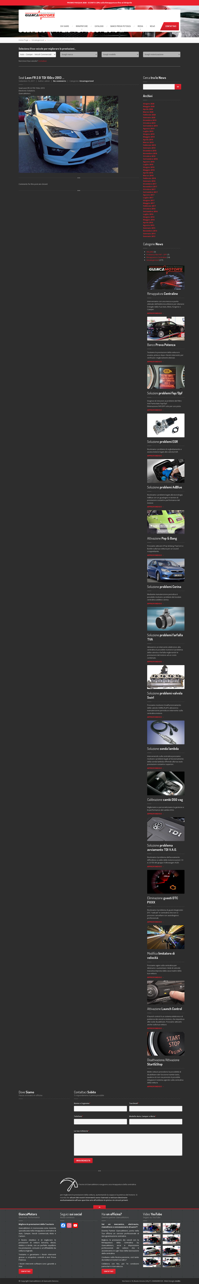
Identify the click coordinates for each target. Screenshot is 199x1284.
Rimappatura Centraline (156, 257)
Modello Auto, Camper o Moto (142, 1116)
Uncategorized (38, 40)
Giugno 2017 (148, 200)
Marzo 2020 (148, 112)
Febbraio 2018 (149, 178)
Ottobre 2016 (149, 208)
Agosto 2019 (148, 128)
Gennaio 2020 (149, 117)
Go (178, 87)
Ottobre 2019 (149, 123)
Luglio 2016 (148, 214)
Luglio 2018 (148, 164)
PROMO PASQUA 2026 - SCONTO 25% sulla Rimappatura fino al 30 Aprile (99, 2)
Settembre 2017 (150, 192)
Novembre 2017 (150, 186)
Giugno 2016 (148, 217)
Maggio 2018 (148, 170)
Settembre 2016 (150, 211)
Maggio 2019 (148, 137)
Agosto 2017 (148, 195)
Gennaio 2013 (149, 236)
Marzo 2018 (148, 175)
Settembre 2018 (150, 159)
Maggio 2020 (148, 106)
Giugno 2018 (148, 167)
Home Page (23, 40)
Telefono (78, 1116)
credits (177, 1281)
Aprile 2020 (148, 109)
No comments (59, 81)
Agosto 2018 (148, 161)
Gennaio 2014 (149, 233)
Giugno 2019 (148, 134)
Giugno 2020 (148, 103)
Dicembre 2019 (149, 120)
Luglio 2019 (148, 131)
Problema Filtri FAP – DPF (156, 254)
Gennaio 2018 (149, 181)
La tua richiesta (81, 1131)
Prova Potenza (120, 26)
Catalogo (99, 26)
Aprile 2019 (148, 139)
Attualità (149, 251)
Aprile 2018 (148, 172)
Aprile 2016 (148, 222)
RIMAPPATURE (82, 26)
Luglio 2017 (148, 197)
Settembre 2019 (150, 125)
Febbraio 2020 (149, 114)
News (152, 26)
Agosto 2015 (148, 225)
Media (140, 26)
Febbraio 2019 (149, 145)
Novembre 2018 (150, 153)
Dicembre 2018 (149, 150)
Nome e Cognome (82, 1103)
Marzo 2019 (148, 142)
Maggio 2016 (148, 219)
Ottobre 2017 (149, 189)
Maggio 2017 (148, 203)
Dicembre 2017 (149, 184)
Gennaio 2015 (149, 228)
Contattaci (170, 26)
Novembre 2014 (150, 230)
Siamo (64, 26)
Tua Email (134, 1103)
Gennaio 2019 (149, 148)
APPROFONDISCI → (155, 313)
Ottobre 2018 (149, 156)
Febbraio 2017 (149, 206)
